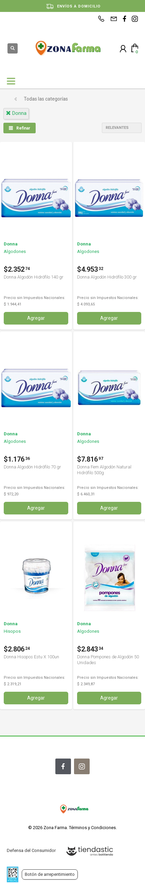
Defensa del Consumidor (31, 850)
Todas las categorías (46, 99)
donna (16, 113)
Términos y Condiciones (92, 827)
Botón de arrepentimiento (50, 874)
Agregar (36, 318)
